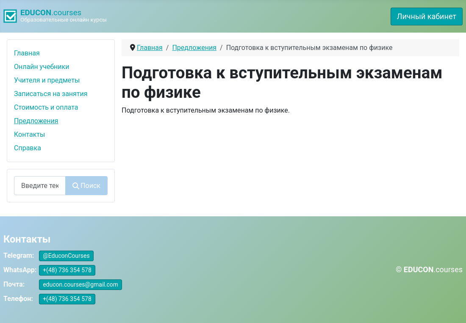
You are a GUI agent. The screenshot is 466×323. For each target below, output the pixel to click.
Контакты (29, 134)
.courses (50, 12)
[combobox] (40, 185)
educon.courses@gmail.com (80, 284)
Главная (27, 53)
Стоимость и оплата (46, 107)
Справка (27, 148)
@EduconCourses (66, 255)
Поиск (86, 186)
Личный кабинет (426, 16)
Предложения (36, 121)
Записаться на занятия (51, 94)
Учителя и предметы (47, 80)
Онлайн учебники (41, 67)
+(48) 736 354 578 (67, 270)
